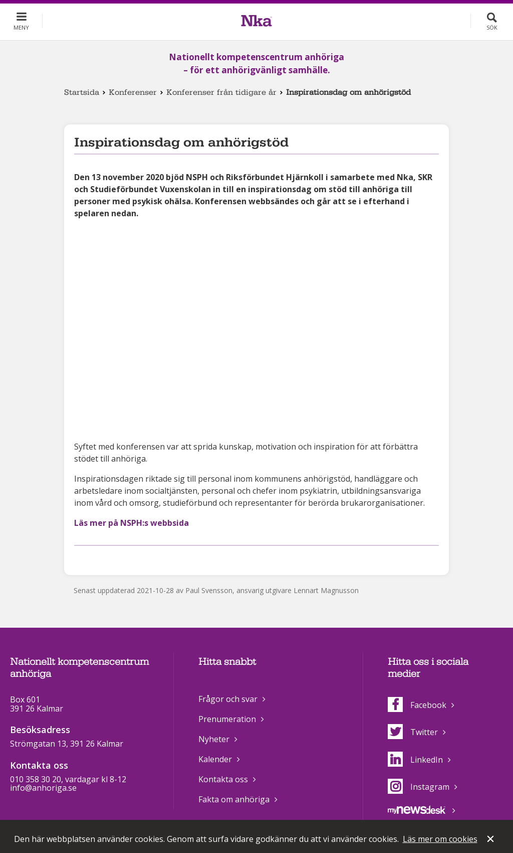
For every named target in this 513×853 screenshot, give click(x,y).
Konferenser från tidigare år (221, 92)
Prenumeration (227, 719)
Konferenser (133, 92)
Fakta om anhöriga (234, 799)
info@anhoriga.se (43, 787)
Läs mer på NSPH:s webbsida (131, 522)
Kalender (215, 759)
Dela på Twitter (96, 558)
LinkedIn (415, 759)
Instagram (418, 786)
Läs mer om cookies (440, 838)
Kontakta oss (223, 779)
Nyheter (213, 739)
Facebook (417, 704)
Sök (491, 27)
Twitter (413, 732)
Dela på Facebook (80, 558)
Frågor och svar (228, 698)
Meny (21, 27)
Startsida (81, 92)
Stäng (491, 840)
